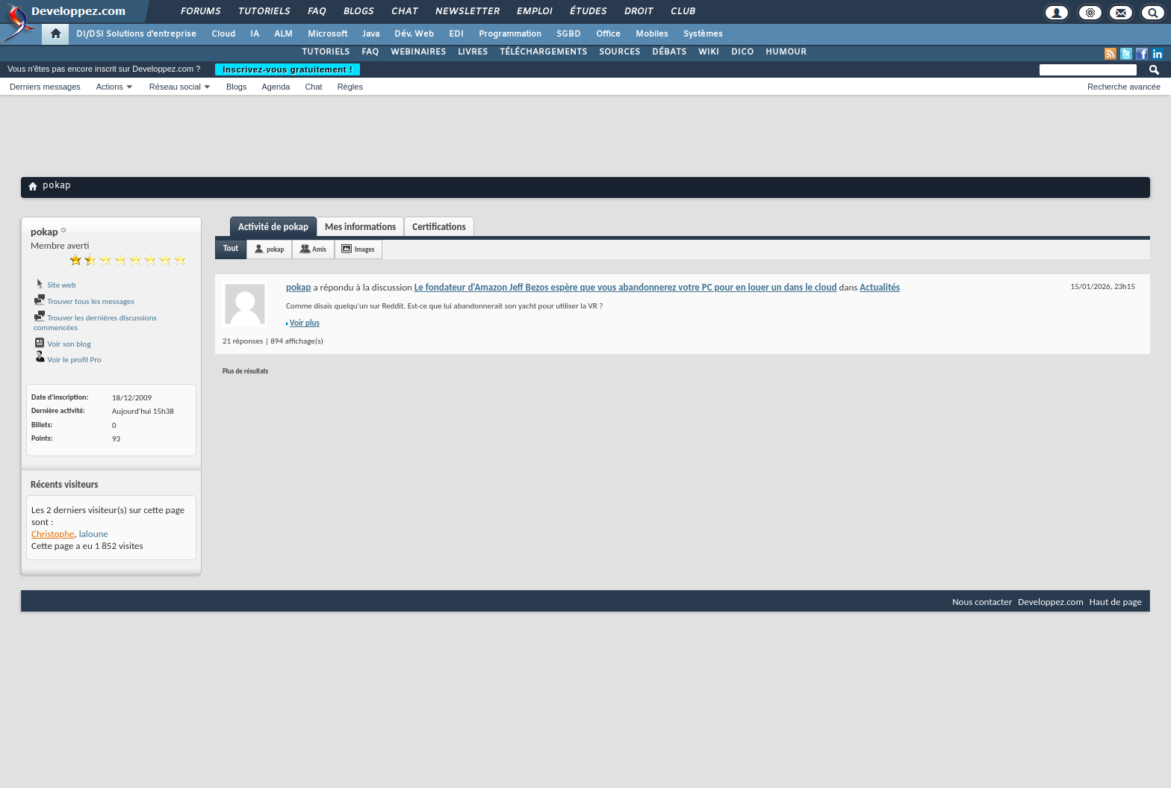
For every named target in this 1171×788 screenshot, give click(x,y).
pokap (275, 249)
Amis (319, 249)
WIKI (708, 52)
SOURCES (619, 52)
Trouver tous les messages (84, 301)
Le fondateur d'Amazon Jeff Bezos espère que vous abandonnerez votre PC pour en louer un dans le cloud (625, 287)
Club (681, 12)
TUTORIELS (326, 52)
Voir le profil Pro (68, 359)
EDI (456, 34)
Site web (55, 285)
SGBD (568, 34)
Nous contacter (982, 601)
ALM (283, 34)
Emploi (534, 12)
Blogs (357, 12)
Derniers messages (45, 86)
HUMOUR (786, 52)
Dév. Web (414, 34)
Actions (109, 86)
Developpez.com (1051, 601)
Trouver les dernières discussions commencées (95, 323)
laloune (93, 533)
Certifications (438, 226)
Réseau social (175, 86)
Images (364, 249)
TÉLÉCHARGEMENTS (543, 52)
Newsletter (466, 12)
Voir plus (305, 323)
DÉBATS (669, 52)
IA (254, 34)
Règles (350, 86)
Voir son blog (62, 344)
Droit (637, 12)
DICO (742, 52)
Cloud (223, 34)
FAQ (315, 12)
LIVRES (473, 52)
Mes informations (360, 226)
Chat (403, 12)
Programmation (510, 34)
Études (587, 12)
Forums (199, 12)
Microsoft (327, 34)
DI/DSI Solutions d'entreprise (136, 34)
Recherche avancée (1124, 86)
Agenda (275, 86)
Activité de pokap (273, 226)
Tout (230, 248)
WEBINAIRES (418, 52)
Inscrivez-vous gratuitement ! (287, 69)
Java (370, 34)
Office (608, 34)
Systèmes (703, 34)
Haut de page (1116, 601)
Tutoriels (263, 12)
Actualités (880, 287)
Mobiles (652, 34)
